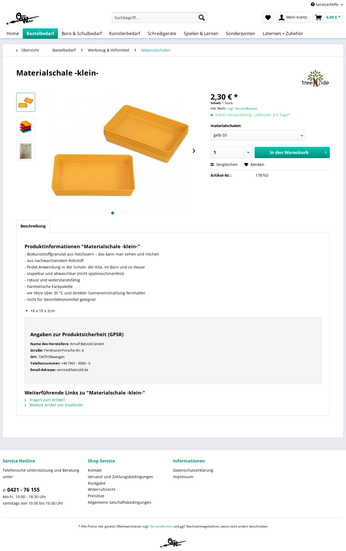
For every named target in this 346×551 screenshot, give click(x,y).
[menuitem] (159, 17)
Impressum (183, 476)
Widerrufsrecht (101, 489)
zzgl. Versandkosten (242, 108)
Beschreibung (33, 226)
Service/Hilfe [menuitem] (325, 4)
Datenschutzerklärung (193, 470)
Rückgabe (96, 483)
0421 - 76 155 (23, 489)
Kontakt (95, 470)
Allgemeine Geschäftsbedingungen (119, 502)
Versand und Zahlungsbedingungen (120, 476)
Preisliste (96, 495)
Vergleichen (224, 164)
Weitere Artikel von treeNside (54, 404)
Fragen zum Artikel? (45, 399)
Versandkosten (161, 526)
